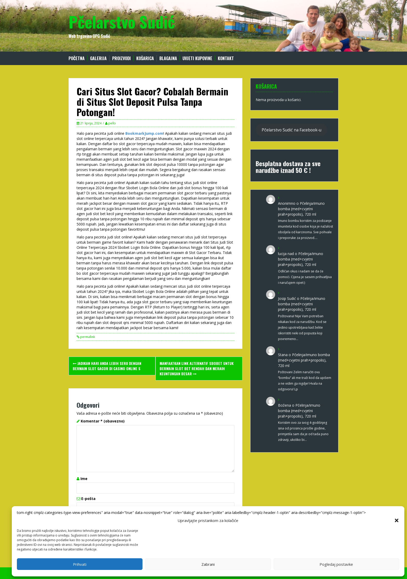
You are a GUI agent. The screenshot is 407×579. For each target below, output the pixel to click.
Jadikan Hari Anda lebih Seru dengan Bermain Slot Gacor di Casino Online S (107, 366)
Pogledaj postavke (336, 564)
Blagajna (168, 58)
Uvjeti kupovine (197, 58)
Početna (77, 58)
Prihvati (79, 564)
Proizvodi (121, 58)
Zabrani (208, 564)
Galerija (98, 58)
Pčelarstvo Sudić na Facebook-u (291, 130)
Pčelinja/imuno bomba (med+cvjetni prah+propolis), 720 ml (301, 209)
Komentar (103, 421)
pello (112, 123)
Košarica (145, 58)
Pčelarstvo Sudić (122, 21)
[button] (396, 520)
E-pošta (88, 498)
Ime (83, 478)
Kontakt (226, 58)
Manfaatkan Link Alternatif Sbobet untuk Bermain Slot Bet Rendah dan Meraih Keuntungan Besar (197, 368)
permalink (87, 337)
